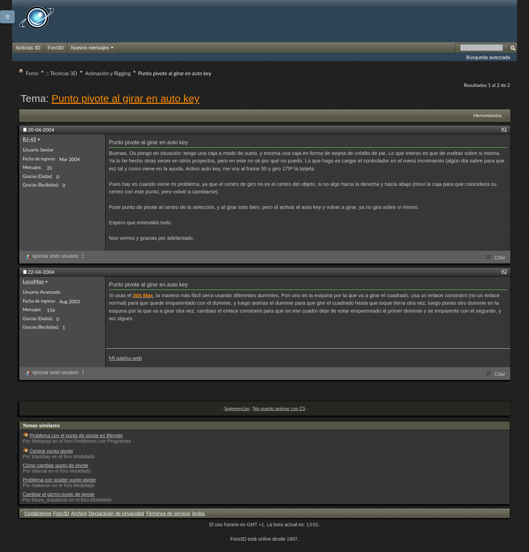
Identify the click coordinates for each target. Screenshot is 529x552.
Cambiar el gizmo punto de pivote (59, 494)
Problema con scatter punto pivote (59, 480)
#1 (504, 129)
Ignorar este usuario (51, 256)
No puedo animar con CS (279, 408)
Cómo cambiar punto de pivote (55, 465)
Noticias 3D (28, 47)
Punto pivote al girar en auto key (125, 98)
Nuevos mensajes (92, 48)
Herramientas (487, 115)
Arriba (198, 513)
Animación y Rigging (108, 73)
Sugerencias (237, 408)
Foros (32, 73)
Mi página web (125, 358)
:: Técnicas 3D (61, 73)
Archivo (79, 513)
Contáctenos (38, 513)
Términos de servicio (168, 513)
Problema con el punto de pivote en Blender (76, 435)
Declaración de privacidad (116, 513)
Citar (496, 257)
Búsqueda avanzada (488, 57)
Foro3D (56, 47)
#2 (504, 271)
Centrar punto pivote (51, 451)
